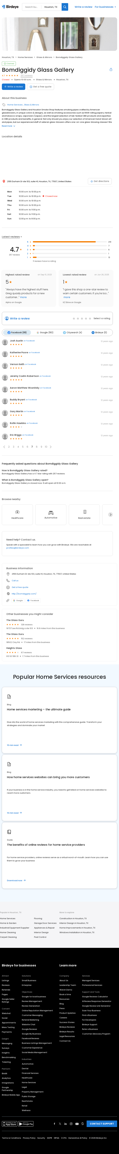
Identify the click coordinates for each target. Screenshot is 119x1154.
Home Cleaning (8, 931)
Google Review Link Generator (96, 1005)
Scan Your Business (91, 1010)
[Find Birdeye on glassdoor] (83, 1123)
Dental (25, 1068)
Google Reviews (29, 1029)
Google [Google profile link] (18, 600)
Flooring (38, 918)
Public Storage (28, 1096)
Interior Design (41, 931)
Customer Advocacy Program (96, 1033)
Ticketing (6, 1061)
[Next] (110, 514)
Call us (15, 580)
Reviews (6, 984)
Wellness (26, 1110)
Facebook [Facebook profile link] (33, 600)
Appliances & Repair (44, 927)
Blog (62, 1003)
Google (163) (43, 332)
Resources (64, 998)
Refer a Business (90, 1029)
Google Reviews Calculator (95, 996)
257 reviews (27, 75)
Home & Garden (8, 922)
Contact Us (65, 1040)
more (23, 297)
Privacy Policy (29, 1137)
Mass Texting (8, 1027)
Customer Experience (32, 1047)
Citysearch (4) (70, 332)
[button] (4, 446)
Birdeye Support (89, 1024)
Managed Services (90, 980)
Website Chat (28, 1024)
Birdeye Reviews (67, 1026)
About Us (64, 980)
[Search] (65, 7)
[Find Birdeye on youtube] (77, 1123)
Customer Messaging (32, 1015)
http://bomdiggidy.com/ (24, 593)
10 (46, 446)
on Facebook (29, 340)
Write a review (83, 7)
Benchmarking (9, 1057)
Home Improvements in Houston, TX (77, 927)
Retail (24, 1105)
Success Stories (67, 1022)
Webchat (6, 1013)
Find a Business (89, 1015)
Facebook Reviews (30, 1038)
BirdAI (4, 1073)
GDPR (49, 1137)
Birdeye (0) (97, 332)
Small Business (29, 980)
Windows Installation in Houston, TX (77, 931)
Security (41, 1137)
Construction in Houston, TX (73, 918)
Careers (63, 1017)
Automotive (27, 1063)
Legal (24, 1086)
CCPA (63, 1137)
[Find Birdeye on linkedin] (65, 1123)
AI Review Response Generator (96, 1001)
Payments (7, 1031)
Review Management (32, 1001)
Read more (8, 126)
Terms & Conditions (11, 1137)
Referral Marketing (30, 1019)
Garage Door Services (45, 922)
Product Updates (68, 1012)
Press (62, 1008)
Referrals (6, 989)
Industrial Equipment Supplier (14, 927)
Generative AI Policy (77, 1137)
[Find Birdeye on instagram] (71, 1123)
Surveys (5, 1047)
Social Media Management (34, 1052)
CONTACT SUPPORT (102, 1123)
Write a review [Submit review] (13, 86)
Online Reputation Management (37, 1010)
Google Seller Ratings (8, 1000)
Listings (5, 980)
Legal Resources (67, 1036)
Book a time (65, 994)
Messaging (7, 1043)
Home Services (25, 57)
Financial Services (30, 1073)
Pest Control (40, 936)
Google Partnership (7, 1088)
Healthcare (27, 1077)
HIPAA (56, 1137)
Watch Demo (66, 989)
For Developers (89, 1019)
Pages (5, 994)
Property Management (33, 1091)
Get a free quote (40, 86)
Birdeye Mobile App (11, 1094)
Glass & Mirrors (44, 57)
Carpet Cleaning (8, 936)
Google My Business (31, 1033)
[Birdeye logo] (11, 7)
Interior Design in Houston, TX (74, 922)
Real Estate (27, 1100)
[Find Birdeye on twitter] (60, 1123)
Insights (6, 1052)
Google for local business (34, 996)
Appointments (9, 1022)
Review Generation (31, 1005)
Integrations (8, 1082)
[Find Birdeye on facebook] (54, 1123)
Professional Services (92, 984)
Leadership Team (68, 984)
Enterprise (26, 984)
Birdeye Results (67, 1031)
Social (4, 1017)
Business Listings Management (37, 1042)
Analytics (6, 1077)
